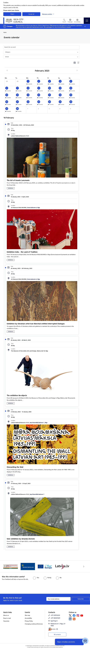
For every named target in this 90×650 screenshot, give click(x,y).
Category (7, 52)
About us (6, 615)
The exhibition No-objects (17, 395)
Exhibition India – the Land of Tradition (22, 252)
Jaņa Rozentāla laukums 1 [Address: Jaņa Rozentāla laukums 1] (37, 494)
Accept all (31, 14)
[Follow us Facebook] (74, 615)
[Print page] (84, 37)
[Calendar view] (75, 63)
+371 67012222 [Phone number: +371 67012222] (55, 615)
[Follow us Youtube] (81, 615)
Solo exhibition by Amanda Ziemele (21, 539)
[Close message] (85, 26)
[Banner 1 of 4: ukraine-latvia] (45, 566)
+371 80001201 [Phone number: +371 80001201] (55, 618)
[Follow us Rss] (74, 619)
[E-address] (51, 629)
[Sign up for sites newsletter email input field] (58, 599)
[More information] (57, 629)
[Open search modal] (64, 21)
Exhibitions (10, 188)
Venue (7, 57)
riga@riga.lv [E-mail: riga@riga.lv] (54, 621)
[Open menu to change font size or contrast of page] (77, 21)
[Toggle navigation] (87, 21)
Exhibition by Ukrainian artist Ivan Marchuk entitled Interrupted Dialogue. (36, 324)
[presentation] (15, 587)
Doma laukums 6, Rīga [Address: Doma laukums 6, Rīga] (33, 207)
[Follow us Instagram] (78, 615)
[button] (31, 82)
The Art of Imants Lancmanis (18, 180)
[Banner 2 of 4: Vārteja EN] (62, 566)
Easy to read (7, 618)
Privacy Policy (29, 621)
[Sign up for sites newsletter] (81, 599)
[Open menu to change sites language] (70, 21)
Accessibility (28, 618)
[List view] (78, 63)
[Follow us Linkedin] (70, 619)
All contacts (57, 634)
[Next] (83, 566)
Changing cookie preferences (34, 624)
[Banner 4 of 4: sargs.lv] (28, 566)
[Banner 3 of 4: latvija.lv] (10, 566)
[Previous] (6, 566)
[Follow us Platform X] (70, 615)
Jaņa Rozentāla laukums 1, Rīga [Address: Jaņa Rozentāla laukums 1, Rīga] (38, 422)
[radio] (36, 578)
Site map (27, 615)
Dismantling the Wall (15, 467)
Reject (12, 14)
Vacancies (6, 621)
